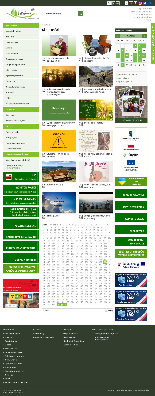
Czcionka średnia (131, 3)
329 (110, 278)
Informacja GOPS (53, 215)
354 (86, 283)
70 (43, 235)
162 (100, 248)
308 (81, 275)
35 (47, 230)
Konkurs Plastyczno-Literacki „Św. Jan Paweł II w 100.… (97, 186)
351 (72, 283)
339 (86, 280)
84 (98, 235)
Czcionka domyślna (126, 3)
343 (105, 280)
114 (86, 240)
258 (58, 267)
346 (48, 283)
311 (96, 275)
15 (107, 224)
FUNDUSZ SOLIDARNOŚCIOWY (17, 154)
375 (44, 288)
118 (104, 240)
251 (96, 264)
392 (53, 291)
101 (95, 238)
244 (63, 264)
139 (63, 246)
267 (100, 267)
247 (77, 264)
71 (47, 235)
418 (105, 294)
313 (105, 275)
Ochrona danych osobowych (15, 87)
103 (104, 238)
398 (81, 291)
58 (67, 232)
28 (90, 227)
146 (96, 246)
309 (86, 275)
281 (96, 270)
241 (48, 264)
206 (96, 256)
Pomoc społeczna (12, 53)
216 (72, 259)
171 (72, 251)
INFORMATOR (11, 109)
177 (100, 251)
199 (63, 256)
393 (58, 291)
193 (105, 254)
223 (105, 259)
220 (91, 259)
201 (72, 256)
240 (44, 264)
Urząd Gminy (10, 37)
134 (110, 243)
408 (58, 294)
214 (62, 259)
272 (53, 270)
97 (78, 238)
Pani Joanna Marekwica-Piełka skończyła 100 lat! (58, 59)
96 (74, 238)
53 (47, 232)
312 (100, 275)
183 (58, 254)
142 (77, 246)
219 (86, 259)
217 (77, 259)
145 (91, 246)
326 (96, 278)
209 (110, 256)
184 (63, 254)
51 (109, 230)
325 (91, 278)
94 (67, 238)
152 (53, 248)
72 (51, 235)
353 (81, 283)
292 (77, 272)
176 (96, 251)
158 (81, 248)
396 (72, 291)
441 (72, 299)
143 (81, 246)
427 (77, 296)
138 (58, 246)
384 (86, 288)
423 (58, 296)
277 (77, 270)
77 (70, 235)
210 (44, 259)
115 (90, 240)
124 (63, 243)
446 (96, 299)
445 (91, 299)
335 (67, 280)
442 (77, 299)
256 (48, 267)
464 (110, 302)
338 (81, 280)
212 (53, 259)
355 (91, 283)
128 (81, 243)
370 (91, 286)
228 (58, 262)
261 (72, 267)
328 (105, 278)
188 (81, 254)
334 (63, 280)
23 (70, 227)
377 (53, 288)
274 (63, 270)
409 (63, 294)
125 (67, 243)
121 (48, 243)
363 (58, 286)
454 (63, 302)
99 (86, 238)
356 (96, 283)
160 (91, 248)
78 (74, 235)
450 (44, 302)
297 (100, 272)
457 (77, 302)
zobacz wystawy (122, 78)
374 (110, 286)
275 (67, 270)
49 (101, 230)
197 (53, 256)
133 (105, 243)
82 (90, 235)
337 (77, 280)
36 (51, 230)
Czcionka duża (135, 3)
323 (81, 278)
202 (77, 256)
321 (72, 278)
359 (110, 283)
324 (86, 278)
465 (44, 304)
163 (105, 248)
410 (67, 294)
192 (100, 254)
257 (53, 267)
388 (105, 288)
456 (72, 302)
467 (53, 304)
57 (63, 232)
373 (105, 286)
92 (59, 238)
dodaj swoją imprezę (124, 81)
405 (44, 294)
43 (78, 230)
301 (48, 275)
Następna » (62, 304)
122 (53, 243)
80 (82, 235)
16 (43, 227)
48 (98, 230)
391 (48, 291)
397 (77, 291)
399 (86, 291)
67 (101, 232)
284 (110, 270)
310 (91, 275)
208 (105, 256)
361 (48, 286)
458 (81, 302)
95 (70, 238)
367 (77, 286)
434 (110, 296)
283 (105, 270)
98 (82, 238)
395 (67, 291)
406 (48, 294)
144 (86, 246)
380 (67, 288)
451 (48, 302)
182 (53, 254)
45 (86, 230)
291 (72, 272)
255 (44, 267)
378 (58, 288)
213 (58, 259)
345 (44, 283)
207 (100, 256)
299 (110, 272)
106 (48, 240)
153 (58, 248)
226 (48, 262)
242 (53, 264)
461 (96, 302)
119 (109, 240)
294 (86, 272)
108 (58, 240)
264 (86, 267)
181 (48, 254)
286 (48, 272)
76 (67, 235)
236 (96, 262)
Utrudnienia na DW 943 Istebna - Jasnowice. (58, 155)
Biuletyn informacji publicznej (21, 177)
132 (100, 243)
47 (94, 230)
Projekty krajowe (11, 137)
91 (55, 238)
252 (100, 264)
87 (109, 235)
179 (110, 251)
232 (77, 262)
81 (86, 235)
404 (110, 291)
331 (48, 280)
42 (74, 230)
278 (81, 270)
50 (105, 230)
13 (99, 224)
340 (91, 280)
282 (100, 270)
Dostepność (10, 92)
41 (70, 230)
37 (55, 230)
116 (95, 240)
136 (48, 246)
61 (78, 232)
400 (91, 291)
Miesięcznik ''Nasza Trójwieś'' (16, 121)
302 (53, 275)
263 (81, 267)
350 (67, 283)
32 (105, 227)
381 (72, 288)
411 (72, 294)
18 (51, 227)
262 (77, 267)
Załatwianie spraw (12, 42)
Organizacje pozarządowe (14, 76)
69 (109, 232)
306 (72, 275)
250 (91, 264)
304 (63, 275)
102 (100, 238)
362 (53, 286)
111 (72, 240)
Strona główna (109, 3)
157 (77, 248)
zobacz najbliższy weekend (126, 74)
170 (67, 251)
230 (67, 262)
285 (44, 272)
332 (53, 280)
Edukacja (9, 48)
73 (55, 235)
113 (81, 240)
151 (48, 248)
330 (44, 280)
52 (43, 232)
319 (63, 278)
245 (67, 264)
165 (44, 251)
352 (77, 283)
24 (74, 227)
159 (86, 248)
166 (48, 251)
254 (110, 264)
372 (100, 286)
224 (110, 259)
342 (100, 280)
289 (63, 272)
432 (100, 296)
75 (63, 235)
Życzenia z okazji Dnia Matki (94, 122)
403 (105, 291)
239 (110, 262)
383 (81, 288)
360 (44, 286)
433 (105, 296)
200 (67, 256)
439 (63, 299)
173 (81, 251)
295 (91, 272)
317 (53, 278)
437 (53, 299)
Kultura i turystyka (12, 70)
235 (91, 262)
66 (98, 232)
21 (63, 227)
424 (63, 296)
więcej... (149, 20)
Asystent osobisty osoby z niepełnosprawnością (14, 167)
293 (81, 272)
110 (67, 240)
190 (91, 254)
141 (72, 246)
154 (63, 248)
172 (77, 251)
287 (53, 272)
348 (58, 283)
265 (91, 267)
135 (44, 246)
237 (100, 262)
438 (58, 299)
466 (48, 304)
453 (58, 302)
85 (101, 235)
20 (59, 227)
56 (59, 232)
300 (44, 275)
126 (72, 243)
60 (74, 232)
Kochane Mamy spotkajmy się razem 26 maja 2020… (98, 155)
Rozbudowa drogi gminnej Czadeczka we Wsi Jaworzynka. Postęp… (97, 90)
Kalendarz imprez (11, 81)
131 (96, 243)
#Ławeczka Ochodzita (55, 184)
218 (81, 259)
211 (48, 259)
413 (81, 294)
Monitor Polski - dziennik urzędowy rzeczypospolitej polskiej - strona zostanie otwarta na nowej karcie (21, 190)
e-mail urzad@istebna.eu (143, 17)
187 (77, 254)
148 (105, 246)
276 (72, 270)
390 (44, 291)
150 (44, 248)
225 (44, 262)
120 (44, 243)
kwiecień (117, 36)
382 (77, 288)
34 (43, 230)
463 (105, 302)
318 (58, 278)
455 (67, 302)
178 (105, 251)
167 (53, 251)
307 (77, 275)
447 (100, 299)
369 (86, 286)
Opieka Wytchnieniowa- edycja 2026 (18, 160)
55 (55, 232)
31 (101, 227)
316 (48, 278)
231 (72, 262)
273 (58, 270)
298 (105, 272)
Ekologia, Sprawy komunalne (15, 65)
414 (86, 294)
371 (96, 286)
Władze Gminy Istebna (13, 31)
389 (110, 288)
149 (110, 246)
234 (86, 262)
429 (86, 296)
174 (86, 251)
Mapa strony (118, 3)
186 (72, 254)
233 (81, 262)
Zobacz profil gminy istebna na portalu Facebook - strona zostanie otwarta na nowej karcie (144, 3)
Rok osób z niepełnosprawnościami (17, 104)
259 (63, 267)
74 (59, 235)
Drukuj (110, 310)
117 (99, 240)
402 (100, 291)
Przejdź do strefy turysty (153, 43)
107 (53, 240)
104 (109, 238)
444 (86, 299)
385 (91, 288)
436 (48, 299)
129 (86, 243)
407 (53, 294)
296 (96, 272)
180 (44, 254)
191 (96, 254)
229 (63, 262)
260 (67, 267)
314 (110, 275)
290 (67, 272)
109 (63, 240)
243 (58, 264)
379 (63, 288)
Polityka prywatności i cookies (13, 392)
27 (86, 227)
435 (44, 299)
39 (63, 230)
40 (67, 230)
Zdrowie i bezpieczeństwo (14, 59)
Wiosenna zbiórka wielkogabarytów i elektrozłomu (97, 59)
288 (58, 272)
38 (59, 230)
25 (78, 227)
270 (44, 270)
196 (48, 256)
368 (81, 286)
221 (95, 259)
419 (110, 294)
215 (67, 259)
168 (58, 251)
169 (63, 251)
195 (44, 256)
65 (94, 232)
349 (63, 283)
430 (91, 296)
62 (82, 232)
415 (91, 294)
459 (86, 302)
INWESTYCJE (11, 126)
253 (105, 264)
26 (82, 227)
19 (55, 227)
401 (96, 291)
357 (100, 283)
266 (96, 267)
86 (105, 235)
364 (63, 286)
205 (91, 256)
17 (47, 227)
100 (90, 238)
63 (86, 232)
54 (51, 232)
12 (96, 224)
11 (92, 224)
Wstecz (47, 310)
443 (81, 299)
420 (44, 296)
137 (53, 246)
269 (110, 267)
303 (58, 275)
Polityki (8, 98)
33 (109, 227)
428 (81, 296)
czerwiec (144, 36)
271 (48, 270)
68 (105, 232)
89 (47, 238)
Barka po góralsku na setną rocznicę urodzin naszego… (97, 217)
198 (58, 256)
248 (81, 264)
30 (98, 227)
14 (103, 224)
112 (76, 240)
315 (44, 278)
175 (91, 251)
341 (96, 280)
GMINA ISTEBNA (11, 25)
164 (110, 248)
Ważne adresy (10, 115)
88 (43, 238)
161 (96, 248)
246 (72, 264)
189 (86, 254)
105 (44, 240)
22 (67, 227)
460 (91, 302)
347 (53, 283)
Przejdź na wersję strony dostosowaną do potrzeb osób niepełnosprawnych (113, 3)
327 (100, 278)
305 (67, 275)
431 (96, 296)
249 (86, 264)
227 (53, 262)
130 (91, 243)
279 (86, 270)
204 (86, 256)
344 (110, 280)
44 (82, 230)
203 (81, 256)
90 (51, 238)
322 (77, 278)
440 (67, 299)
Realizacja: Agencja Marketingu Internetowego (124, 390)
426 (72, 296)
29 (94, 227)
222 (100, 259)
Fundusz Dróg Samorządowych (16, 143)
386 (96, 288)
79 (78, 235)
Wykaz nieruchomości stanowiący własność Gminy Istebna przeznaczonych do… (59, 92)
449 (110, 299)
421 (48, 296)
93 (63, 238)
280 (91, 270)
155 (67, 248)
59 (70, 232)
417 (100, 294)
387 (100, 288)
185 (67, 254)
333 (58, 280)
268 (105, 267)
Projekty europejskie (12, 132)
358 (105, 283)
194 (110, 254)
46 (90, 230)
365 (67, 286)
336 (72, 280)
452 (53, 302)
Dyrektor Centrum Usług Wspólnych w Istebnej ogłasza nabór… (61, 124)
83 (94, 235)
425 (67, 296)
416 (95, 294)
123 (58, 243)
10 (88, 224)
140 (67, 246)
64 (90, 232)
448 (105, 299)
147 (100, 246)
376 (48, 288)
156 (72, 248)
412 (77, 294)
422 (53, 296)
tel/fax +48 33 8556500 (144, 14)
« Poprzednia (53, 224)
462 (100, 302)
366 (72, 286)
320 (67, 278)
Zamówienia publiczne (13, 149)
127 (77, 243)
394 (63, 291)
